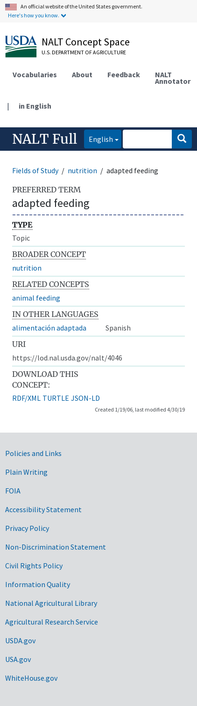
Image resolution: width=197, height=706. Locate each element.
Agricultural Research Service (51, 621)
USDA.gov (20, 640)
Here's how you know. (33, 15)
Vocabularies (35, 74)
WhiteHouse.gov (31, 678)
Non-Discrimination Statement (55, 547)
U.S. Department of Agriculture (84, 52)
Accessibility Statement (43, 509)
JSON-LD (85, 398)
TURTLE (55, 398)
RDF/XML (26, 398)
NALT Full (44, 139)
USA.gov (18, 659)
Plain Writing (26, 472)
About (82, 74)
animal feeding (36, 297)
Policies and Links (33, 453)
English (98, 138)
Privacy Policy (27, 528)
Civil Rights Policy (34, 565)
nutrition (82, 170)
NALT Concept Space (86, 41)
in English (35, 105)
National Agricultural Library (51, 603)
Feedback (123, 74)
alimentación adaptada (49, 327)
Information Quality (37, 584)
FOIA (13, 490)
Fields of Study (35, 170)
